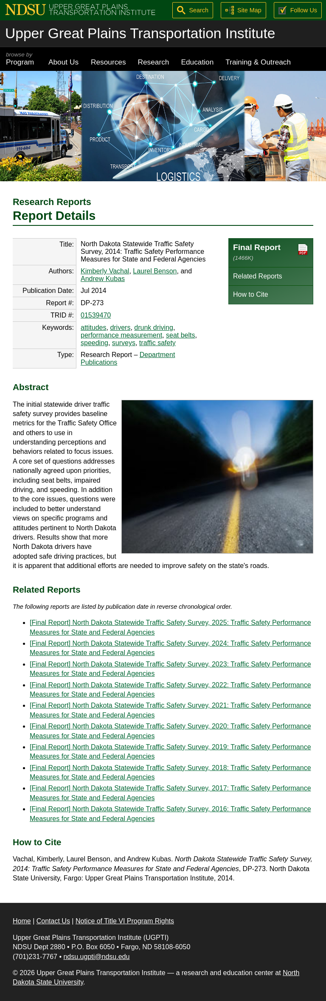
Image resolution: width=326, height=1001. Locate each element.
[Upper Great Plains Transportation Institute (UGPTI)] (80, 9)
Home (22, 921)
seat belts (180, 335)
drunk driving (153, 327)
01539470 (96, 315)
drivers (120, 327)
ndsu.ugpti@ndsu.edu (96, 956)
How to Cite (250, 294)
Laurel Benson (155, 271)
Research (153, 62)
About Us (63, 62)
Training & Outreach (258, 62)
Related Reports (257, 276)
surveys (123, 342)
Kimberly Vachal (105, 271)
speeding (94, 342)
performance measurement (121, 335)
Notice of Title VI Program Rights (125, 921)
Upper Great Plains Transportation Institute (140, 33)
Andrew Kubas (103, 278)
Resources (108, 62)
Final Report (271, 252)
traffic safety (157, 342)
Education (197, 62)
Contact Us (53, 921)
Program (21, 58)
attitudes (93, 327)
